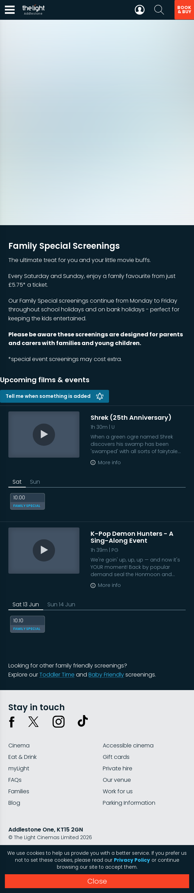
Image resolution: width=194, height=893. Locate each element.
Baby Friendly (106, 675)
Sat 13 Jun (26, 604)
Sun (35, 482)
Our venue (117, 780)
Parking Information (129, 803)
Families (18, 791)
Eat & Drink (22, 757)
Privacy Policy (132, 860)
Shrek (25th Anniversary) (131, 417)
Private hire (117, 768)
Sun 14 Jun (61, 604)
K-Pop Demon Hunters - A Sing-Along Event (132, 537)
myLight (18, 768)
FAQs (15, 780)
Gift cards (116, 757)
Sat (17, 482)
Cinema (19, 745)
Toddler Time (57, 675)
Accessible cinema (128, 745)
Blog (14, 803)
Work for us (118, 791)
